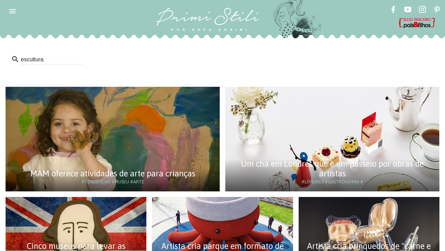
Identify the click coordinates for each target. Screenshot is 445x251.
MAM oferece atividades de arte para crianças (112, 173)
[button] (12, 11)
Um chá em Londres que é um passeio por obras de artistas (332, 168)
